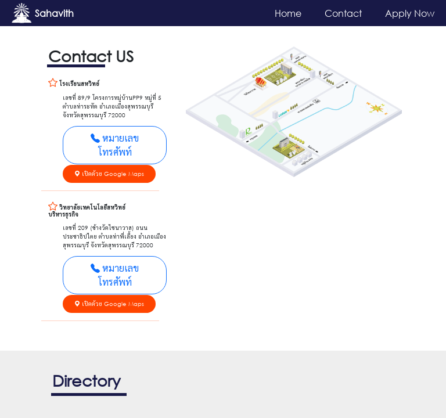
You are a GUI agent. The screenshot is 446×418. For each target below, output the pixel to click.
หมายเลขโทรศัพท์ (115, 145)
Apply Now (409, 13)
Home (288, 13)
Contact (343, 13)
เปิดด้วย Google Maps (109, 174)
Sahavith (54, 13)
